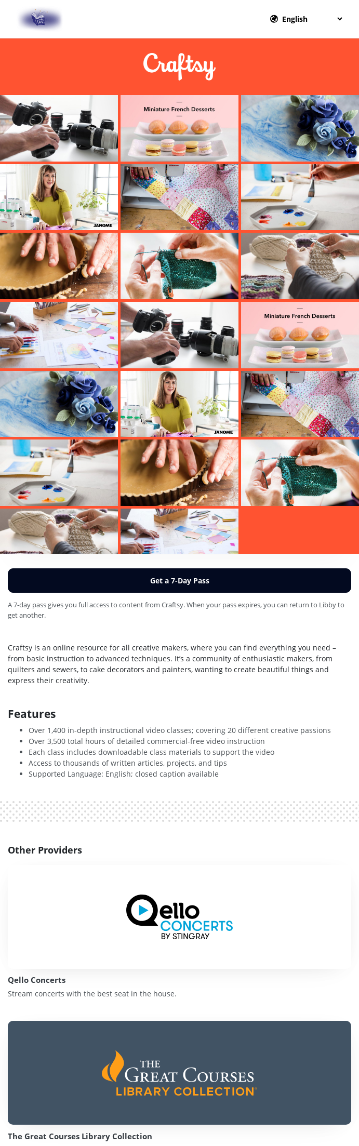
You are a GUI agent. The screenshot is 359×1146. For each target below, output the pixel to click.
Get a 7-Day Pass (179, 580)
